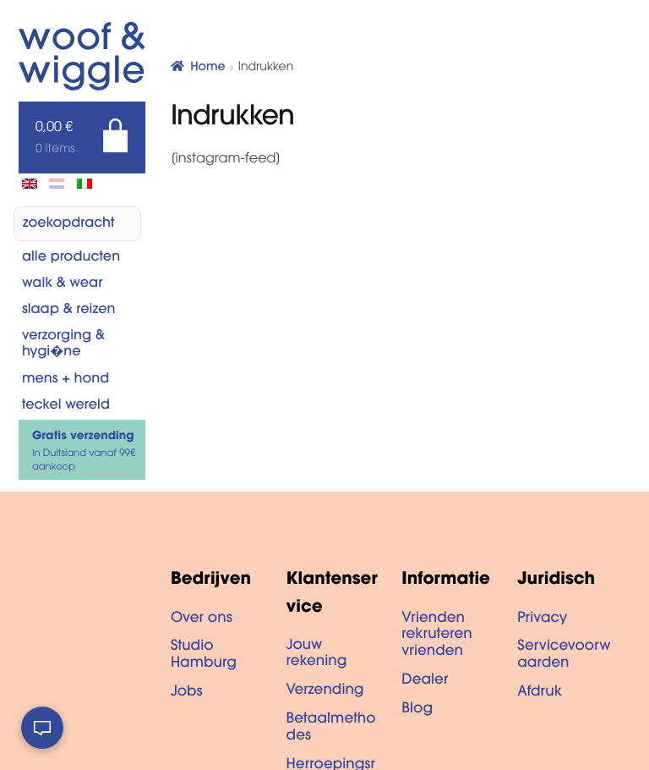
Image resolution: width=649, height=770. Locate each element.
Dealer (424, 681)
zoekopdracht (69, 224)
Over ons (201, 619)
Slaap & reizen (69, 310)
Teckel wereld (66, 406)
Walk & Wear (62, 284)
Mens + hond (65, 380)
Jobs (187, 693)
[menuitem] (29, 183)
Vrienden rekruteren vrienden (436, 636)
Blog (417, 710)
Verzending (325, 691)
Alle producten (71, 258)
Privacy (542, 619)
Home (207, 68)
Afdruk (539, 693)
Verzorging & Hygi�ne (63, 345)
